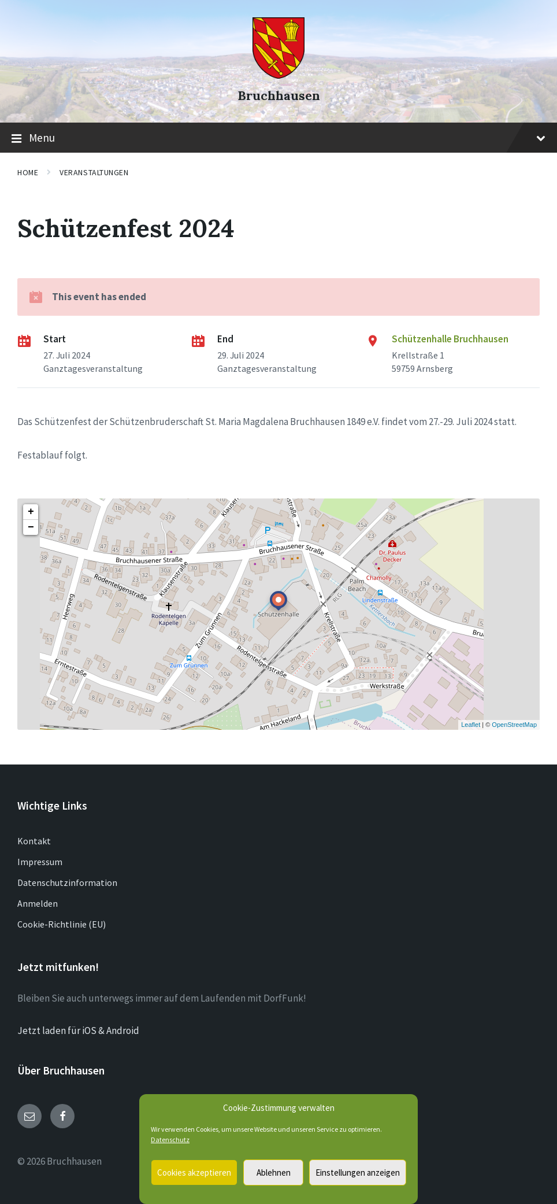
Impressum (39, 861)
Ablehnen (274, 1172)
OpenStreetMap (514, 724)
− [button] (31, 527)
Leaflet (470, 724)
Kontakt (34, 841)
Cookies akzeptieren (194, 1172)
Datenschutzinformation (67, 882)
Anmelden (37, 903)
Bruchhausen (278, 96)
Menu (278, 138)
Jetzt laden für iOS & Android (78, 1030)
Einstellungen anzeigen (357, 1172)
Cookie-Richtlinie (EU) (61, 924)
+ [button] (31, 512)
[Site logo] (278, 75)
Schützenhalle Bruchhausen (450, 339)
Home (27, 172)
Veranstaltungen (94, 172)
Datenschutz (170, 1139)
